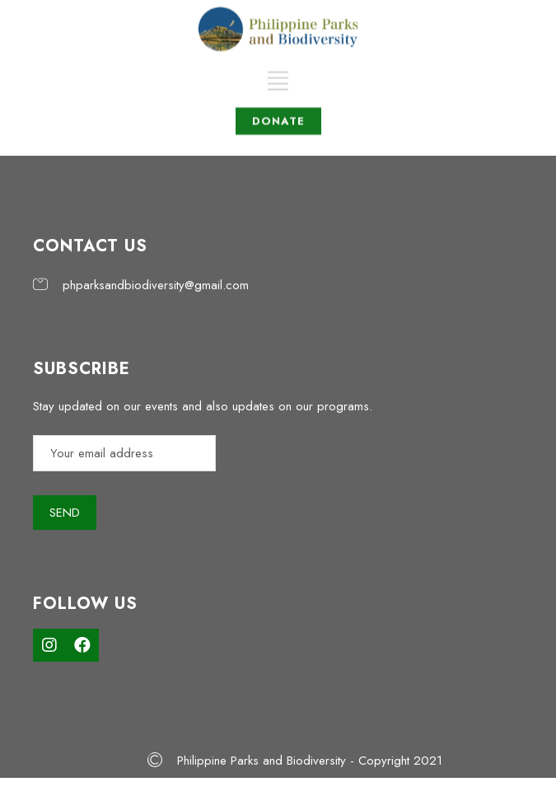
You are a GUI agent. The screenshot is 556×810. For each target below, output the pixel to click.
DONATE (278, 111)
